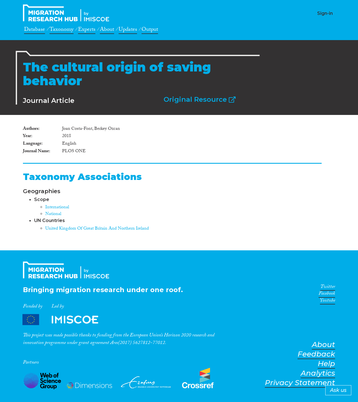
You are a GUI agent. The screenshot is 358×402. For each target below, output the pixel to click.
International (57, 207)
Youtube (327, 301)
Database (34, 30)
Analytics (318, 373)
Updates (128, 30)
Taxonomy (62, 30)
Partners (65, 320)
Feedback (316, 354)
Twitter (327, 287)
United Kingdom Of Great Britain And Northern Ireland (97, 229)
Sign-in (325, 13)
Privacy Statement (300, 382)
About (107, 30)
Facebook (327, 294)
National (53, 214)
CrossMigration (67, 12)
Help (326, 363)
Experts (86, 30)
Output (150, 30)
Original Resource (199, 99)
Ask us (338, 390)
